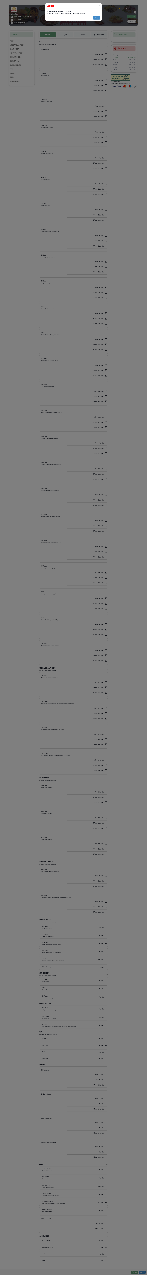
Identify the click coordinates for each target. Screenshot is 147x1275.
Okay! (96, 18)
